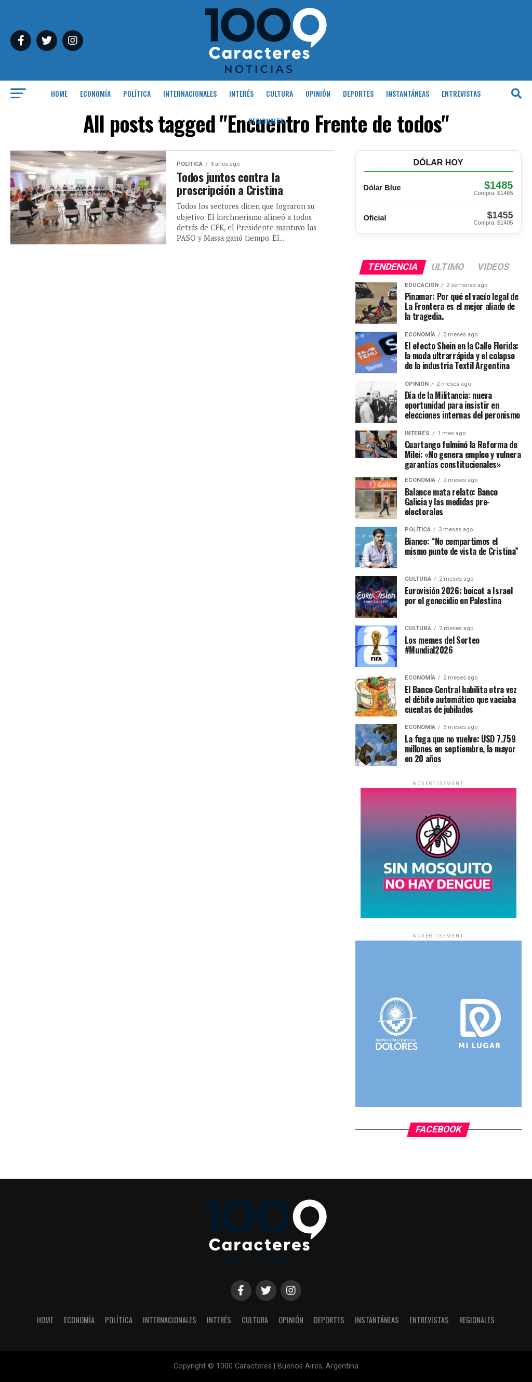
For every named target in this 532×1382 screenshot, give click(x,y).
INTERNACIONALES (190, 93)
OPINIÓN (317, 93)
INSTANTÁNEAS (407, 93)
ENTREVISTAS (461, 93)
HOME (59, 93)
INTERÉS (241, 93)
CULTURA (279, 93)
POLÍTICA (137, 93)
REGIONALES (266, 120)
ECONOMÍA (95, 93)
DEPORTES (358, 93)
